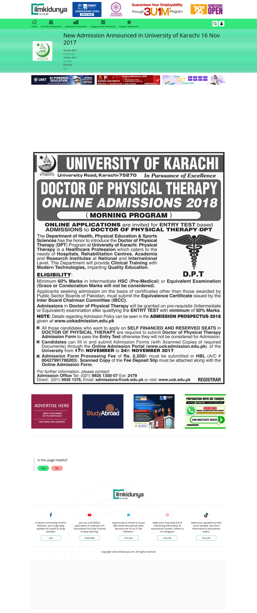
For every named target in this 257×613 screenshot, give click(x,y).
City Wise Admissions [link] (51, 24)
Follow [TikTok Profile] (206, 538)
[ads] (51, 411)
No (57, 468)
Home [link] (34, 24)
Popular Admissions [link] (129, 24)
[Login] (221, 23)
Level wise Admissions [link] (76, 24)
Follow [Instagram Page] (167, 538)
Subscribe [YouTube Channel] (90, 538)
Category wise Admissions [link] (103, 24)
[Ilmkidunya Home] (49, 9)
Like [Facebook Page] (51, 538)
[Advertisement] (128, 110)
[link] (86, 9)
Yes (43, 468)
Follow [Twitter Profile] (128, 538)
